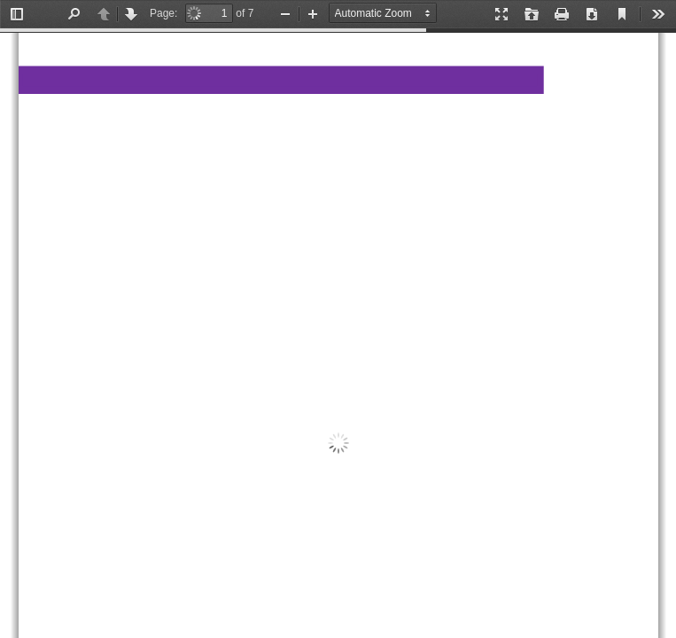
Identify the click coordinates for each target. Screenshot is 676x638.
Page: (163, 13)
